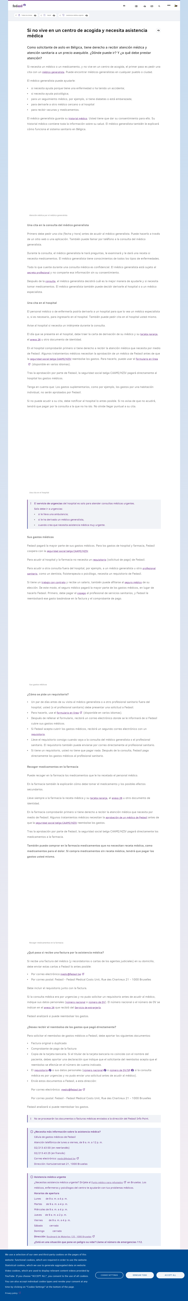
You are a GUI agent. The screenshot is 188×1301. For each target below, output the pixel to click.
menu (168, 6)
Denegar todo (140, 1275)
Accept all (170, 1275)
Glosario (149, 6)
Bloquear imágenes (130, 6)
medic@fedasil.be (67, 1158)
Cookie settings (109, 1275)
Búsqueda (158, 6)
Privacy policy (11, 1293)
